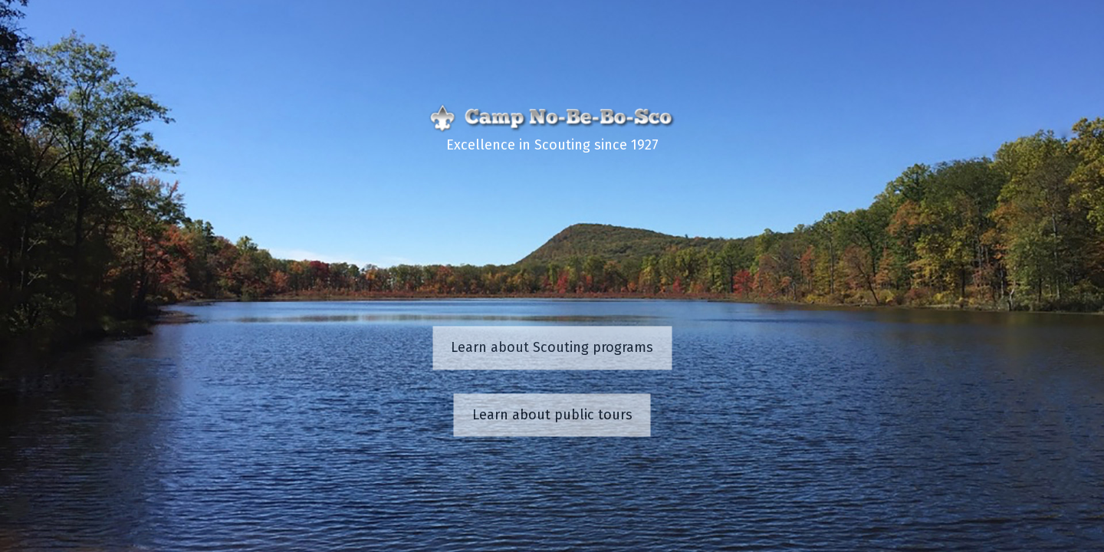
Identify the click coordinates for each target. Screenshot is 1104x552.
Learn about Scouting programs (552, 348)
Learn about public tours (552, 414)
